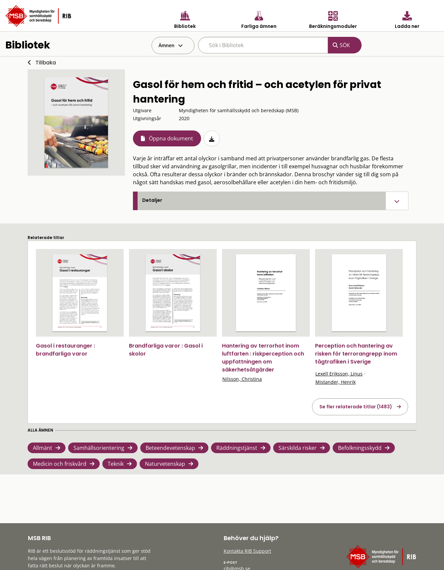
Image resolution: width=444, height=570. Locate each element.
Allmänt (42, 447)
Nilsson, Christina (242, 379)
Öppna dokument (171, 138)
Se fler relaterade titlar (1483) (355, 406)
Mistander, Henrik (335, 382)
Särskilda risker (297, 447)
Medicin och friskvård (59, 463)
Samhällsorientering (98, 447)
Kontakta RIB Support (247, 551)
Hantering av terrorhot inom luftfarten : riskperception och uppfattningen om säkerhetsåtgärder (263, 357)
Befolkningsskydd (360, 447)
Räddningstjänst (236, 447)
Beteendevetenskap (170, 447)
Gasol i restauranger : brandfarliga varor (65, 350)
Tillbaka (46, 62)
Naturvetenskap (165, 463)
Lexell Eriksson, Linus (339, 373)
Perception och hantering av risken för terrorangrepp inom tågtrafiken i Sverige (356, 354)
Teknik (116, 463)
